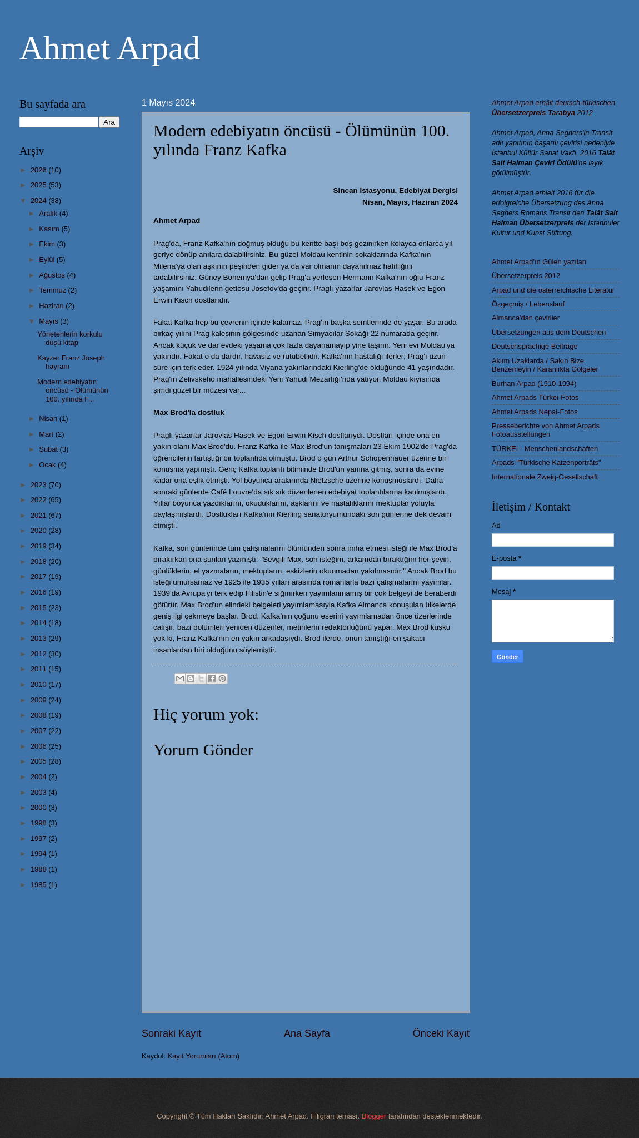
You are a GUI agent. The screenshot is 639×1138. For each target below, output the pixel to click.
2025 (39, 185)
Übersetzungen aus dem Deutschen (549, 332)
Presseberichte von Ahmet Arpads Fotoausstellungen (546, 430)
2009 (39, 700)
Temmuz (53, 290)
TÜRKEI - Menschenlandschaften (545, 448)
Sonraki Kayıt (171, 1033)
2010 (39, 684)
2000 (39, 807)
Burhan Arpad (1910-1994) (534, 383)
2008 (39, 715)
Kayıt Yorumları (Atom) (204, 1056)
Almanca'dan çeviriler (526, 318)
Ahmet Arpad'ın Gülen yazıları (539, 262)
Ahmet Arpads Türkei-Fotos (535, 397)
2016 (39, 592)
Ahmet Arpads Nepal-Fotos (535, 412)
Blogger (374, 1116)
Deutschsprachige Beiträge (535, 346)
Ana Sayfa (307, 1033)
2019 (39, 546)
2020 (39, 530)
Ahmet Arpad (109, 47)
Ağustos (53, 275)
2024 (39, 200)
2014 (39, 623)
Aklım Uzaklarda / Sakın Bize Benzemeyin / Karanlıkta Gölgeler (545, 365)
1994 (39, 853)
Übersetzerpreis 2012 (526, 275)
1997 (39, 838)
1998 (39, 823)
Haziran (52, 305)
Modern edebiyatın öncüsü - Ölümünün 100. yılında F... (72, 390)
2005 (39, 761)
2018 (39, 561)
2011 (39, 669)
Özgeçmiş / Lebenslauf (528, 304)
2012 (39, 654)
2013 (39, 638)
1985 (39, 884)
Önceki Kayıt (441, 1033)
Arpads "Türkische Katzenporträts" (546, 462)
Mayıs (49, 321)
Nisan (49, 418)
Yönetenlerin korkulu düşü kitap (69, 338)
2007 (39, 730)
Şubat (49, 449)
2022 (39, 500)
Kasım (50, 229)
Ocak (48, 465)
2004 (39, 777)
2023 (39, 485)
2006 (39, 746)
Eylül (47, 259)
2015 (39, 607)
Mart (47, 434)
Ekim (48, 244)
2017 (39, 576)
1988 (39, 869)
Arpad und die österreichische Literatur (553, 290)
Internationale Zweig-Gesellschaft (545, 477)
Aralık (49, 213)
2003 (39, 792)
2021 (39, 515)
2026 (39, 170)
